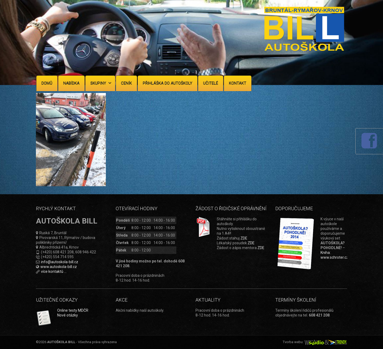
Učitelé (210, 83)
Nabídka (71, 83)
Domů (46, 83)
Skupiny (100, 83)
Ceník (126, 83)
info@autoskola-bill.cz (59, 262)
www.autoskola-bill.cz (58, 267)
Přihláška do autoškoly (167, 83)
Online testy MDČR (72, 310)
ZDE (243, 238)
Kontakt (237, 83)
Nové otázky (67, 315)
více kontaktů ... (53, 271)
